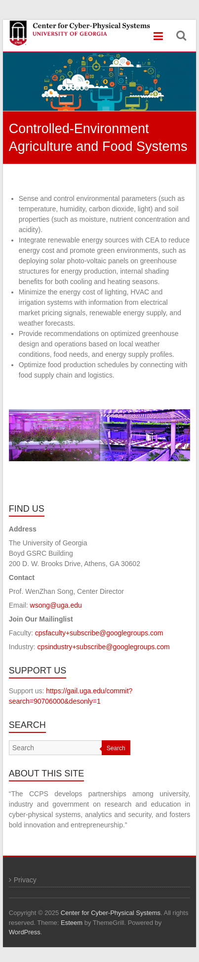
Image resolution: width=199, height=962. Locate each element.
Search (116, 748)
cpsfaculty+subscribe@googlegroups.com (99, 633)
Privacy (25, 880)
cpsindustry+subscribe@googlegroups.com (103, 647)
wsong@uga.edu (56, 605)
